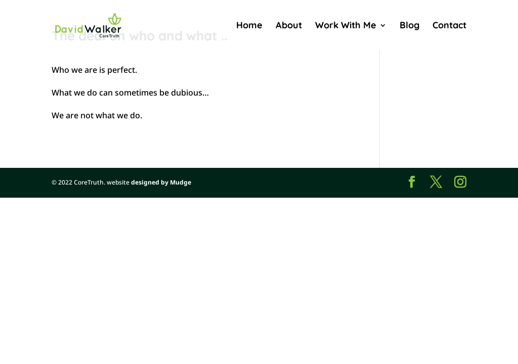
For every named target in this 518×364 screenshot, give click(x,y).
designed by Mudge (161, 182)
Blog (409, 26)
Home (249, 26)
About (289, 26)
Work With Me (345, 26)
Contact (449, 26)
